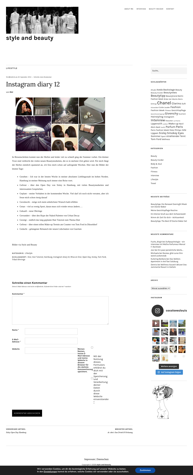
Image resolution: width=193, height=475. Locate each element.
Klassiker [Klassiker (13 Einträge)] (169, 121)
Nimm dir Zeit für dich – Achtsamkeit (167, 217)
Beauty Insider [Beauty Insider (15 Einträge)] (157, 93)
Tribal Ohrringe (18, 259)
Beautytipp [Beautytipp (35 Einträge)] (158, 95)
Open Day (86, 257)
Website (16, 349)
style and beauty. (104, 465)
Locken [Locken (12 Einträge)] (165, 124)
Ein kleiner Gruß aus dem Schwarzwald (168, 214)
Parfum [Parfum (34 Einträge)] (170, 127)
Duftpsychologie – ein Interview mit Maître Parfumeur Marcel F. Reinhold (168, 244)
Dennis (154, 265)
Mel (11, 92)
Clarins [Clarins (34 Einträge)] (176, 103)
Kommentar (18, 294)
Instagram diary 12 (61, 257)
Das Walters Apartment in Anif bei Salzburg (165, 260)
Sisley (94, 257)
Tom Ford (102, 257)
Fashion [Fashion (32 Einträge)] (175, 107)
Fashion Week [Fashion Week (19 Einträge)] (158, 110)
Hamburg (48, 257)
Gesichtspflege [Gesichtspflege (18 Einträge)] (178, 110)
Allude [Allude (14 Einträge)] (153, 90)
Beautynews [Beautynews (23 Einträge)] (170, 92)
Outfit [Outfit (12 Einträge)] (163, 127)
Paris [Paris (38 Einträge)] (179, 127)
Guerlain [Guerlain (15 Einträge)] (182, 114)
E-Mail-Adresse (16, 340)
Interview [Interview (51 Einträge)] (158, 120)
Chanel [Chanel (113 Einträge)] (164, 102)
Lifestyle (11, 68)
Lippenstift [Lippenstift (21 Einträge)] (156, 123)
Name (15, 330)
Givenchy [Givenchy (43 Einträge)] (171, 113)
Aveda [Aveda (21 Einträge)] (160, 89)
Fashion (154, 168)
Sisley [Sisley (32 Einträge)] (162, 133)
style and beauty (29, 37)
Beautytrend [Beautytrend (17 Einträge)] (171, 96)
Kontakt (170, 9)
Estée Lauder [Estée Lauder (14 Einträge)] (164, 107)
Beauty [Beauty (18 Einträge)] (178, 90)
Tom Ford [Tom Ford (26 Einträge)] (156, 139)
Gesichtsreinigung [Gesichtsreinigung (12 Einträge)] (157, 114)
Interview (141, 9)
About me (129, 9)
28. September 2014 (24, 77)
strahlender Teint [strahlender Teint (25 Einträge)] (176, 136)
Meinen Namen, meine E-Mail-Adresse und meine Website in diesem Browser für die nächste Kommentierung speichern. (84, 360)
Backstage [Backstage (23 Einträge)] (169, 89)
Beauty (154, 156)
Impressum (89, 459)
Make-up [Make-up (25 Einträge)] (173, 123)
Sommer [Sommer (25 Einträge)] (155, 136)
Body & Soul (156, 164)
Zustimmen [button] (145, 470)
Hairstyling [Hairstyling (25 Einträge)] (157, 116)
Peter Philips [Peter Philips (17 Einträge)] (175, 130)
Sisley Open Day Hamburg (16, 431)
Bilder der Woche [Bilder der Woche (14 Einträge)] (171, 99)
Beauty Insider (156, 9)
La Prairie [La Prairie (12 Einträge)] (176, 121)
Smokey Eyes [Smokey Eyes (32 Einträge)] (175, 133)
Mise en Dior (76, 257)
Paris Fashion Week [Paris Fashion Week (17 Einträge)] (160, 130)
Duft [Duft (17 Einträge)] (184, 104)
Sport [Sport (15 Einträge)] (163, 136)
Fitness (154, 171)
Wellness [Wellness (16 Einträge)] (166, 139)
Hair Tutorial (37, 257)
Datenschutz (103, 459)
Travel (153, 183)
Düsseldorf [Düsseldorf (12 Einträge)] (155, 107)
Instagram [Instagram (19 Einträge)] (169, 117)
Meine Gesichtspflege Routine (164, 210)
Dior (29, 257)
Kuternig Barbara (158, 259)
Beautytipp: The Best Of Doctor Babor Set (169, 221)
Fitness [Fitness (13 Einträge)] (168, 110)
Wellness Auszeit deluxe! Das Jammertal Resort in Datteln (169, 266)
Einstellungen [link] (50, 471)
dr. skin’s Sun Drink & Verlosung (120, 431)
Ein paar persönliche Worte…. (170, 250)
